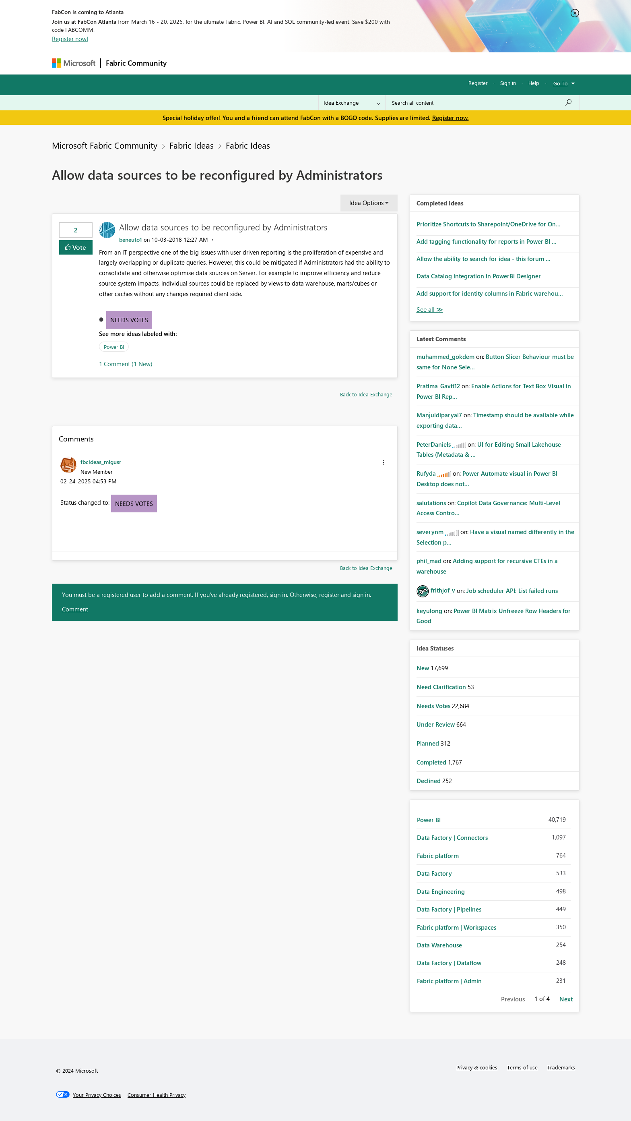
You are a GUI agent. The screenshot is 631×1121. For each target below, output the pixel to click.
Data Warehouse (439, 945)
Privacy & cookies (476, 1067)
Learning (356, 63)
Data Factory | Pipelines (449, 909)
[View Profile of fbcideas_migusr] (100, 462)
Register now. (450, 118)
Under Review (436, 724)
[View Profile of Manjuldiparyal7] (439, 415)
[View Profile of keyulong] (429, 611)
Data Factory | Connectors (452, 837)
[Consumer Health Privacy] (157, 1095)
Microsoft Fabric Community (104, 145)
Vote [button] (78, 247)
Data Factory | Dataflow (449, 963)
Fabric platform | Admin (449, 981)
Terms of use (522, 1067)
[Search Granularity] (352, 102)
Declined (429, 781)
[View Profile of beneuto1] (130, 239)
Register (478, 82)
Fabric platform (438, 856)
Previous (513, 999)
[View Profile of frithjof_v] (443, 590)
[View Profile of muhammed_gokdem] (445, 356)
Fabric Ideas (191, 145)
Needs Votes (129, 320)
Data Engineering (441, 891)
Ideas (253, 63)
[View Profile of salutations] (431, 503)
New (424, 668)
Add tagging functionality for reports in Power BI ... (487, 241)
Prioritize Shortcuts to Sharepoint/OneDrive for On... (489, 224)
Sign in (508, 82)
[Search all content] (482, 102)
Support (390, 63)
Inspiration (220, 63)
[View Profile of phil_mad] (429, 561)
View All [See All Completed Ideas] (430, 309)
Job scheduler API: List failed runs (512, 590)
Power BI (114, 346)
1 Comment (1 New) (126, 364)
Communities (289, 63)
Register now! (70, 39)
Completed (432, 762)
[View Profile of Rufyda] (426, 473)
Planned (429, 743)
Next (566, 999)
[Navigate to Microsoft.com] (73, 63)
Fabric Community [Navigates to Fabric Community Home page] (136, 63)
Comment (75, 609)
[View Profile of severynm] (430, 532)
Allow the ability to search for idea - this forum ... (484, 259)
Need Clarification (442, 687)
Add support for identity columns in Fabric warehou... (490, 293)
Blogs (325, 63)
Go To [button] (560, 83)
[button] (383, 462)
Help (533, 82)
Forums (185, 63)
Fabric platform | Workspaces (456, 927)
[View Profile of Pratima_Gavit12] (438, 386)
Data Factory (434, 873)
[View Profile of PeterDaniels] (434, 444)
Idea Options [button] (366, 203)
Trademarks (561, 1067)
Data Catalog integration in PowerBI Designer (479, 276)
